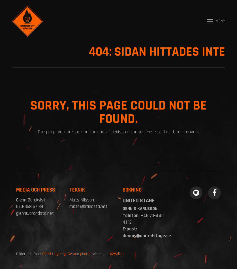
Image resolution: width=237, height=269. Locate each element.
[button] (216, 21)
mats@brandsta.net (88, 206)
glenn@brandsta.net (35, 213)
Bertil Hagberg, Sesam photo (65, 254)
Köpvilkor (117, 254)
